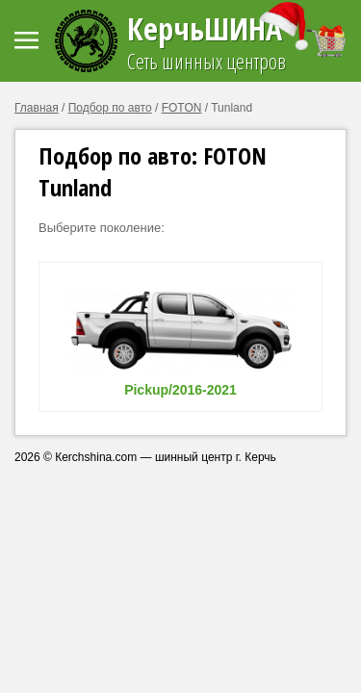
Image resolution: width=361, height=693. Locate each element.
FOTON (182, 108)
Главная (36, 108)
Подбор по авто (110, 108)
